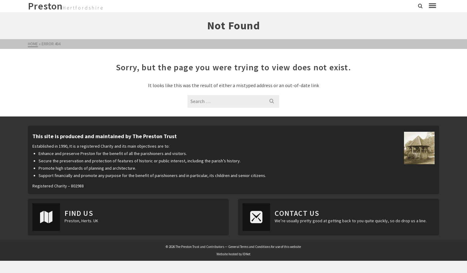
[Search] (420, 6)
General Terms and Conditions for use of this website (264, 247)
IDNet (246, 254)
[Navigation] (432, 6)
